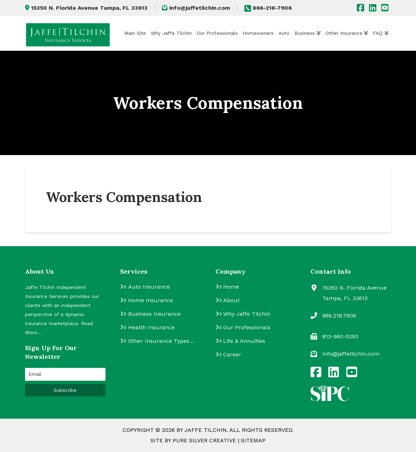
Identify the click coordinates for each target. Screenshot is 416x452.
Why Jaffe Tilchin (244, 313)
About (229, 300)
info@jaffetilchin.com (196, 8)
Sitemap (253, 440)
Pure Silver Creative (204, 440)
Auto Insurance (147, 286)
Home (229, 286)
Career (230, 354)
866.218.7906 (339, 315)
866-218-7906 (268, 8)
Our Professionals (245, 327)
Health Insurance (149, 327)
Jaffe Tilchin (206, 430)
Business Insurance (152, 313)
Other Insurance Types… (159, 341)
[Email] (65, 374)
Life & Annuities (242, 341)
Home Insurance (148, 300)
